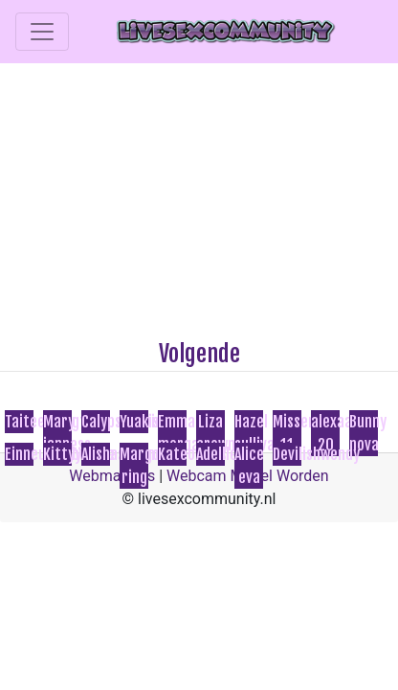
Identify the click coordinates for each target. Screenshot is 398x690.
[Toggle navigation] (42, 31)
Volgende (199, 353)
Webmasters (112, 476)
